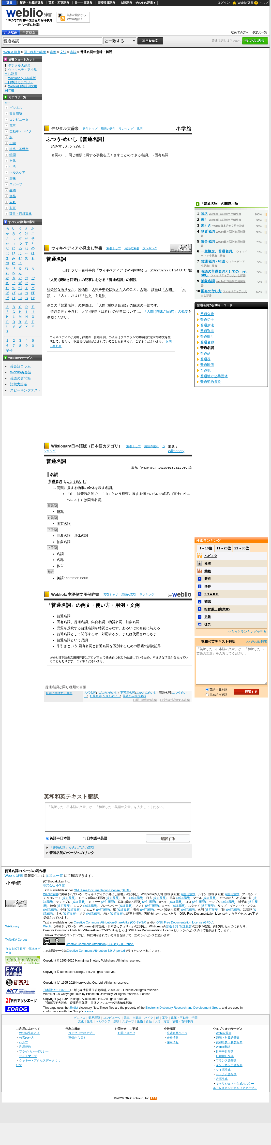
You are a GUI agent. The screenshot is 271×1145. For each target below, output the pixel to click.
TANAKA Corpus (16, 939)
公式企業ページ (177, 1032)
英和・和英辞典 (58, 2)
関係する (88, 634)
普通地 (205, 370)
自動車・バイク (20, 131)
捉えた (117, 289)
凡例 (140, 128)
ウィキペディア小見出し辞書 (76, 248)
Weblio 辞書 (245, 2)
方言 (12, 208)
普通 (51, 481)
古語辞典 (126, 2)
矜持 (207, 586)
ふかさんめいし (146, 692)
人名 (12, 202)
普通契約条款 (210, 382)
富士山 (178, 494)
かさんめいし (111, 696)
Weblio (47, 926)
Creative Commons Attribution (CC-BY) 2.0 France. (100, 944)
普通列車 (207, 331)
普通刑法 (207, 325)
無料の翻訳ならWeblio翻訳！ (76, 17)
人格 (95, 289)
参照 (102, 295)
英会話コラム (20, 366)
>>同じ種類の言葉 (145, 699)
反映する (74, 628)
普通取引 (207, 336)
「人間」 (168, 289)
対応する (108, 634)
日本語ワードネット (56, 990)
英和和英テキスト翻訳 (71, 796)
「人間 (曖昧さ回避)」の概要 (165, 311)
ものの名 (159, 494)
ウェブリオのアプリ (81, 1032)
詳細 (154, 289)
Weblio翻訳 (223, 1046)
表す (101, 488)
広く (109, 155)
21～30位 (241, 548)
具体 (77, 536)
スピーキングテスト (25, 390)
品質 (60, 628)
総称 (60, 512)
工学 (12, 143)
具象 (60, 536)
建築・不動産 (19, 149)
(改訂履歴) (188, 894)
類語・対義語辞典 (31, 2)
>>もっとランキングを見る (246, 631)
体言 (60, 566)
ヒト (88, 295)
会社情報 (173, 1037)
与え (153, 628)
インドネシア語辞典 (229, 1065)
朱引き (62, 646)
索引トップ (90, 128)
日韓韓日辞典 (106, 2)
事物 (99, 155)
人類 (143, 289)
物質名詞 (115, 622)
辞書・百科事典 (20, 214)
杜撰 (207, 563)
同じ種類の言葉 (35, 52)
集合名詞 (98, 622)
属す (89, 155)
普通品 (205, 353)
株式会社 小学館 (54, 885)
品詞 (84, 640)
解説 (133, 280)
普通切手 (207, 319)
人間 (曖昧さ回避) (64, 280)
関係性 (83, 289)
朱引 (204, 220)
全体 (91, 488)
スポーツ (15, 184)
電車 (12, 125)
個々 (145, 494)
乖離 (207, 571)
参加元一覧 (259, 32)
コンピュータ (19, 119)
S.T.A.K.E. (211, 594)
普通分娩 (207, 314)
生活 (12, 166)
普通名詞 (172, 926)
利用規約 (25, 1046)
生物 (12, 190)
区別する (120, 646)
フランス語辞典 (226, 1060)
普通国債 (207, 365)
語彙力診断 (18, 384)
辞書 (9, 2)
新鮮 (207, 579)
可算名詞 (96, 696)
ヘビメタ (210, 556)
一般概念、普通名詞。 (218, 251)
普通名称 (207, 342)
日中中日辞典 (83, 2)
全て (8, 102)
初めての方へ (240, 32)
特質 (101, 628)
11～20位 (223, 548)
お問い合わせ (126, 1032)
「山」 (106, 494)
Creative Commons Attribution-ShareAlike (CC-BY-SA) (110, 922)
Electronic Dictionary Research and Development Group (182, 1007)
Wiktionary (176, 451)
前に (146, 628)
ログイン (223, 2)
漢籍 (140, 646)
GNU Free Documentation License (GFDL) (102, 890)
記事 (88, 280)
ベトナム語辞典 (226, 1074)
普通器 (205, 359)
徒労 (207, 624)
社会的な (54, 289)
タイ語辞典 (223, 1069)
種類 (78, 155)
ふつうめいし (75, 481)
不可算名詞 (127, 692)
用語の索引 (108, 128)
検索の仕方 (26, 1037)
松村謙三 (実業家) (217, 609)
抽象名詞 (64, 542)
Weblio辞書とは (29, 1032)
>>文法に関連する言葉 (175, 699)
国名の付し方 (211, 291)
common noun (77, 578)
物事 (80, 488)
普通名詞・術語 (213, 261)
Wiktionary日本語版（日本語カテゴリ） (86, 446)
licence (88, 1011)
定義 (207, 617)
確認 (207, 601)
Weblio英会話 (20, 372)
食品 (12, 196)
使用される (141, 634)
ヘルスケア (17, 172)
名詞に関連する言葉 (59, 693)
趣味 (12, 178)
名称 (60, 560)
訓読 (150, 646)
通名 (204, 214)
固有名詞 (161, 155)
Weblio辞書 (50, 894)
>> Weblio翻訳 (256, 641)
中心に (107, 289)
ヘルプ (263, 2)
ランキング (126, 128)
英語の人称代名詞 (134, 696)
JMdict (73, 1007)
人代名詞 (90, 692)
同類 (60, 488)
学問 (12, 155)
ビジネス (15, 108)
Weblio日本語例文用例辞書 (75, 594)
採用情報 (173, 1042)
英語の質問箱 (20, 378)
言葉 (53, 52)
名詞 (73, 52)
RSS (154, 1098)
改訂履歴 (185, 926)
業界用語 (15, 113)
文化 (12, 161)
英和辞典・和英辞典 (229, 1042)
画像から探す (77, 1037)
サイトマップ (28, 1056)
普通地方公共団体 (214, 376)
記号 (157, 646)
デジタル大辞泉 (65, 128)
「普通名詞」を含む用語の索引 (71, 848)
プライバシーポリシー (34, 1051)
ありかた (68, 289)
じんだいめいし (107, 692)
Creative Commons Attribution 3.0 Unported (96, 950)
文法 (63, 52)
